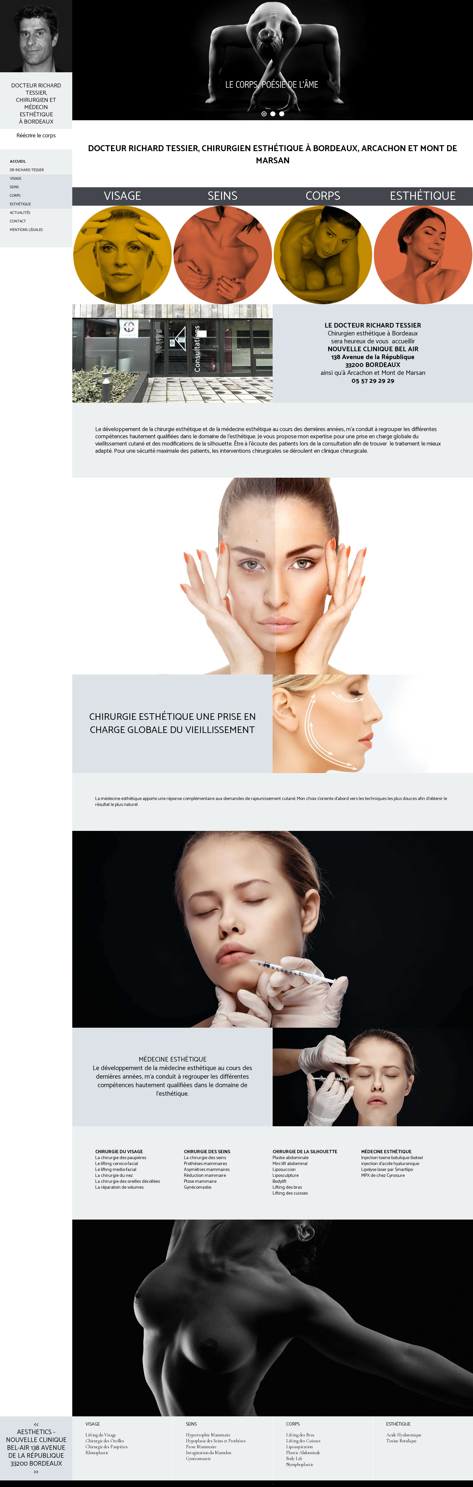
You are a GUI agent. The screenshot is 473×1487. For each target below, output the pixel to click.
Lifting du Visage (100, 1435)
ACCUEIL (18, 161)
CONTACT (18, 221)
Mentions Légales (26, 230)
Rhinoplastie (96, 1452)
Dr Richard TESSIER (27, 170)
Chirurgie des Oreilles (104, 1441)
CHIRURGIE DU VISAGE (119, 1152)
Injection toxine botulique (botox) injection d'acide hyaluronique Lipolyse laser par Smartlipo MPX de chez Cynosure (392, 1166)
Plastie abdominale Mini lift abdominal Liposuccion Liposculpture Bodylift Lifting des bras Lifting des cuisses (290, 1175)
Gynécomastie (198, 1458)
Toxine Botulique (401, 1441)
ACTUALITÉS (20, 213)
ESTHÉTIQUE (20, 204)
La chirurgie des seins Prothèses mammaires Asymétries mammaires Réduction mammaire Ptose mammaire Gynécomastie (207, 1169)
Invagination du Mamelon (208, 1452)
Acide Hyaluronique (403, 1435)
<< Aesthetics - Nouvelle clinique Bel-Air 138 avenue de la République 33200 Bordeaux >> (36, 1448)
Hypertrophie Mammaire (208, 1435)
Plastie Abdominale (303, 1452)
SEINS (14, 187)
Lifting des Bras (300, 1435)
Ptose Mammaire (201, 1447)
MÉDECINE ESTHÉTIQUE (386, 1152)
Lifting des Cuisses (303, 1441)
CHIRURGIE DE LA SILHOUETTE (305, 1152)
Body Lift (294, 1458)
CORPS (15, 196)
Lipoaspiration (299, 1447)
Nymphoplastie (299, 1464)
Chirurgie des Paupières (106, 1447)
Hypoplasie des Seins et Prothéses (216, 1441)
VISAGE (15, 178)
